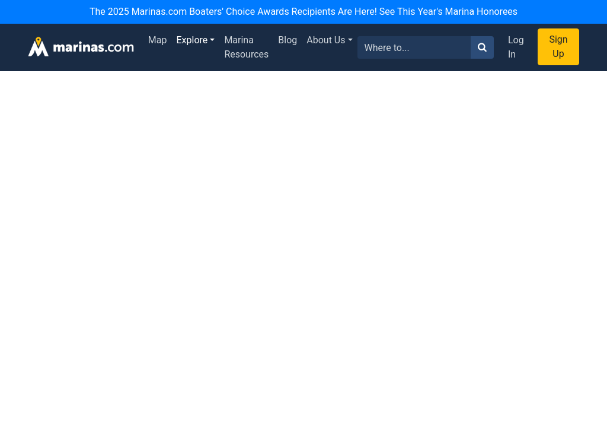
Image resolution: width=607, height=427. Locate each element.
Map (157, 40)
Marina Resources (246, 47)
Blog (287, 40)
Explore (192, 40)
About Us (325, 40)
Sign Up (558, 46)
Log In (516, 47)
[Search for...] (414, 47)
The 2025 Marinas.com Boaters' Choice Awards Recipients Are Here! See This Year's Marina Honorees (303, 11)
